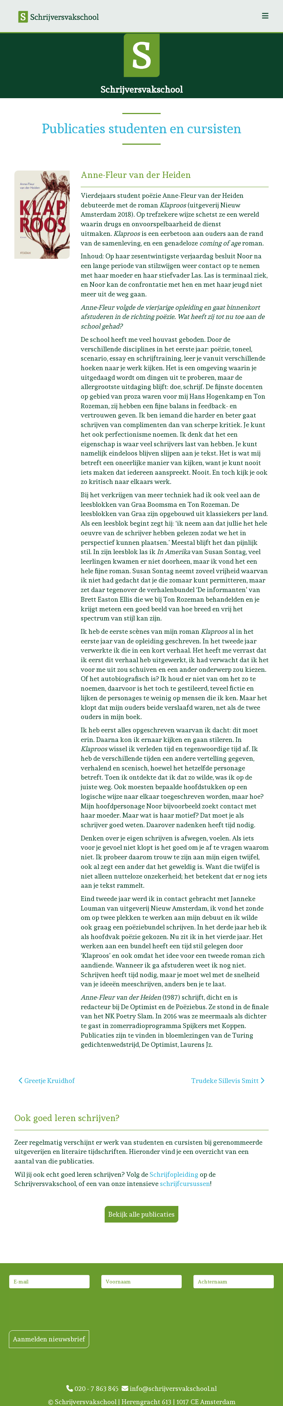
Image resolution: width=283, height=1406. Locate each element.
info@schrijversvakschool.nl (169, 1388)
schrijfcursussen (185, 1183)
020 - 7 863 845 (94, 1388)
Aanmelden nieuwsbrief (49, 1339)
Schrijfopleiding (174, 1174)
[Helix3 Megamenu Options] (265, 16)
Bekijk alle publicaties (141, 1214)
